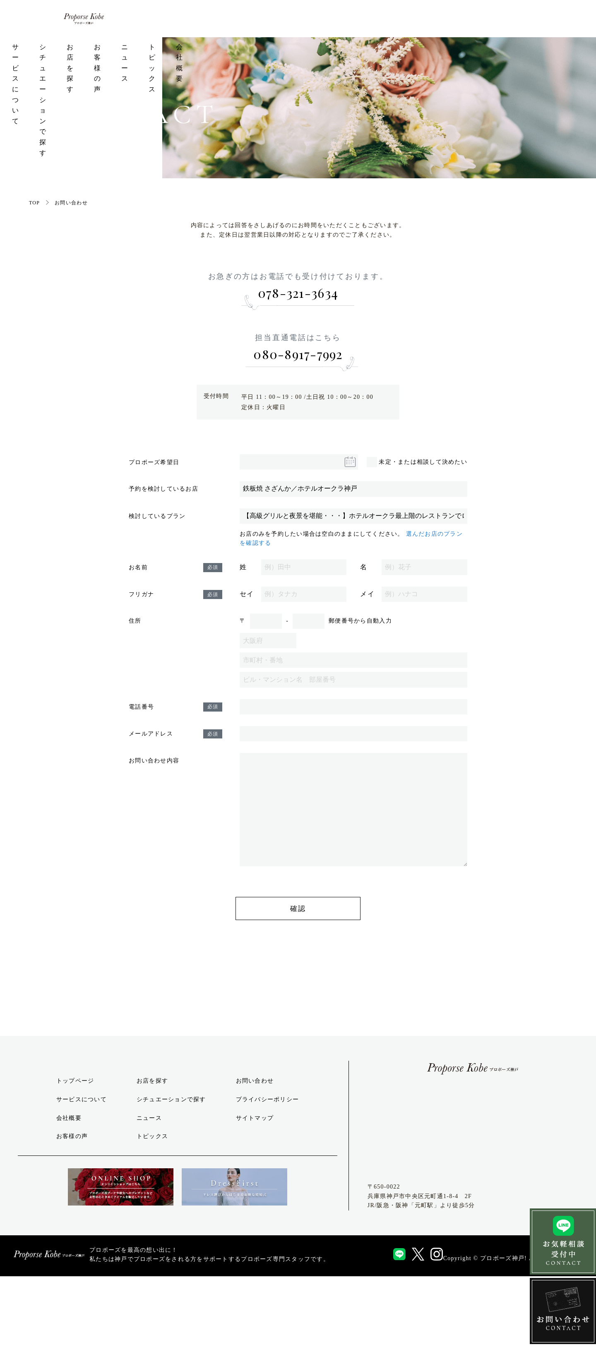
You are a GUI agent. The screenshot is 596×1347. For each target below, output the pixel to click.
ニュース (424, 57)
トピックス (474, 57)
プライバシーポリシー (267, 1172)
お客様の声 (373, 57)
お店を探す (319, 57)
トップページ (95, 57)
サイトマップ (255, 1190)
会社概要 (525, 57)
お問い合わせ (255, 1153)
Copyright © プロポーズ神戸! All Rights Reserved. (515, 1328)
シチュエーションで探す (246, 57)
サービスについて (162, 57)
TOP (34, 250)
